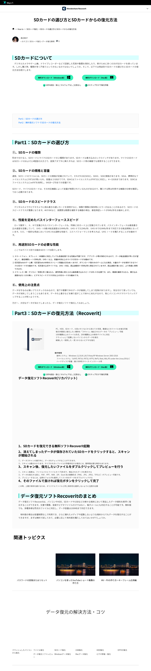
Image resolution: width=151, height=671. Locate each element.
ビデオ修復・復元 (103, 654)
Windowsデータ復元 (62, 654)
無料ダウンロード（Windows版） (51, 77)
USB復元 (79, 650)
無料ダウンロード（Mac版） (96, 77)
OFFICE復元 (122, 650)
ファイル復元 (38, 650)
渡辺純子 (24, 38)
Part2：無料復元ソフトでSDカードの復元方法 (39, 122)
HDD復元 (100, 650)
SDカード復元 (32, 29)
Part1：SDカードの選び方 (30, 118)
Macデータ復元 (82, 654)
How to (20, 29)
